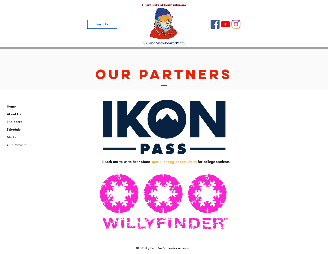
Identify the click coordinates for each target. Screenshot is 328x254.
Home (11, 106)
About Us (14, 114)
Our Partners (16, 145)
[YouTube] (225, 24)
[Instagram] (235, 24)
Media (11, 137)
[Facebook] (215, 24)
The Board (14, 122)
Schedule (14, 129)
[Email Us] (102, 24)
